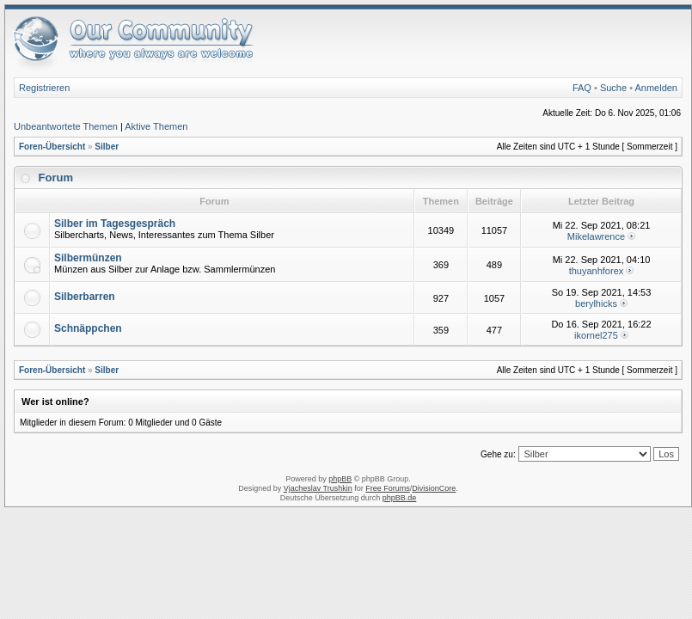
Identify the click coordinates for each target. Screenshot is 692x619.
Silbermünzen (88, 258)
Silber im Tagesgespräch (114, 224)
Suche (613, 88)
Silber (107, 146)
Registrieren (44, 88)
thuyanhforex (596, 271)
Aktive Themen (156, 126)
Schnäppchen (88, 328)
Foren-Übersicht (52, 146)
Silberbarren (84, 297)
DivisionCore (434, 488)
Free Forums (387, 488)
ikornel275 (596, 335)
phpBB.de (400, 497)
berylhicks (596, 303)
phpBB (340, 479)
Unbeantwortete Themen (66, 126)
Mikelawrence (596, 236)
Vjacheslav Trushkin (318, 488)
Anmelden (655, 88)
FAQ (582, 88)
